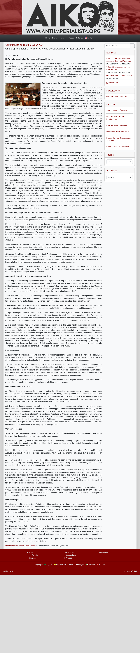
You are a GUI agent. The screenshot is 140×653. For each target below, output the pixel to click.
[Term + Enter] (117, 46)
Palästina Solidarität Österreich (117, 125)
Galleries (79, 38)
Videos (71, 38)
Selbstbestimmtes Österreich (116, 110)
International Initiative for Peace (117, 132)
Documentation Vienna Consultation (20, 546)
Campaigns (71, 555)
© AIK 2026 (8, 571)
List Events (33, 555)
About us (63, 38)
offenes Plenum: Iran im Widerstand (119, 75)
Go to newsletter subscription (117, 96)
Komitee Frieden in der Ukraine (117, 147)
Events (54, 38)
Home (47, 38)
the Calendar (112, 83)
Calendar (32, 558)
